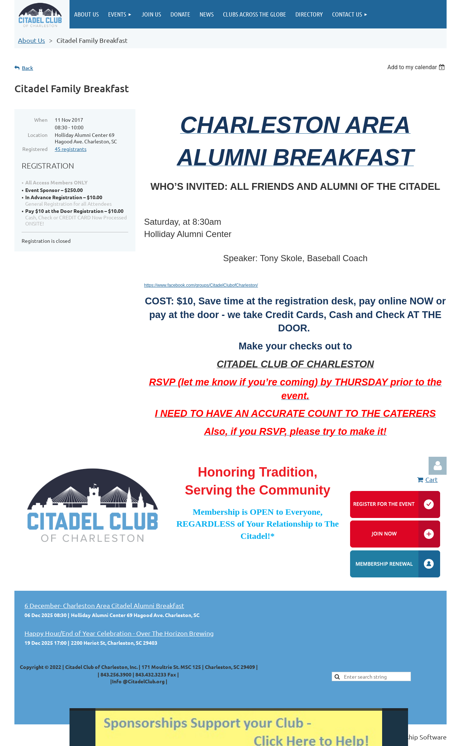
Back (27, 67)
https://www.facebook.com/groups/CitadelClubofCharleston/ (201, 285)
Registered (35, 149)
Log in (438, 466)
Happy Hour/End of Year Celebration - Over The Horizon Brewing (119, 633)
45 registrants (70, 149)
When (41, 119)
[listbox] (417, 67)
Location (38, 134)
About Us (31, 40)
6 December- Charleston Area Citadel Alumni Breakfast (104, 605)
